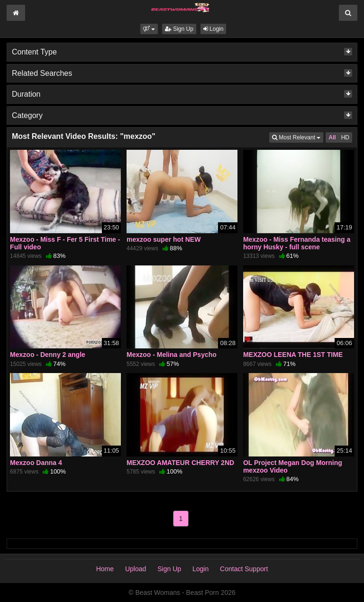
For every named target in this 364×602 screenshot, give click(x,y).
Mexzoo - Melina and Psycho (172, 354)
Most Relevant (297, 137)
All (332, 137)
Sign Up (179, 29)
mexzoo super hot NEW (163, 239)
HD (345, 137)
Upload (135, 569)
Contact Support (244, 569)
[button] (149, 29)
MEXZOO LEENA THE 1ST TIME (293, 354)
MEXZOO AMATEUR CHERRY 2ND (180, 462)
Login (213, 29)
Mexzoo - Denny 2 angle (47, 354)
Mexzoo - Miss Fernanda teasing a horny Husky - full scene (296, 243)
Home (105, 569)
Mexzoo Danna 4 (36, 462)
